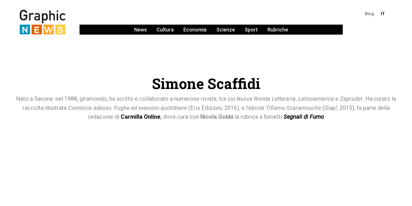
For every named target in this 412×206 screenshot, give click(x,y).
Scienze (225, 30)
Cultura (165, 30)
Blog (369, 13)
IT (383, 13)
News (140, 30)
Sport (251, 30)
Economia (195, 30)
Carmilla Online (140, 116)
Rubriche (278, 30)
